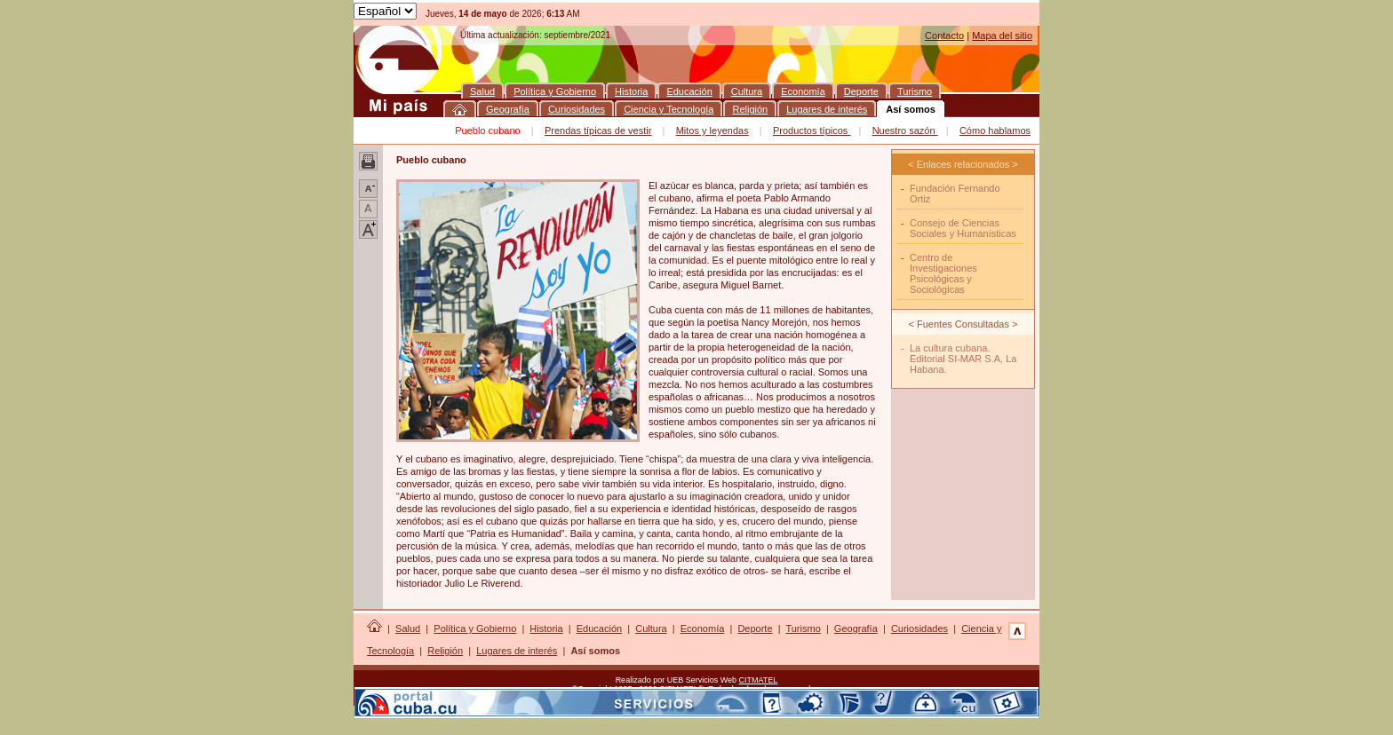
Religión (445, 650)
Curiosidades (919, 628)
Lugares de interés (516, 650)
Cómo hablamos (995, 130)
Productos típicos (811, 130)
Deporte (754, 628)
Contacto (944, 35)
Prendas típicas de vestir (598, 130)
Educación (599, 628)
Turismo (802, 628)
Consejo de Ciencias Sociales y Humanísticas (963, 228)
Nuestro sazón (905, 130)
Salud (407, 628)
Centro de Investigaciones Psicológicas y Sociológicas (943, 273)
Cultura (650, 628)
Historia (545, 628)
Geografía (856, 628)
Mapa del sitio (1002, 35)
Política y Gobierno (475, 628)
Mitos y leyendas (712, 130)
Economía (703, 628)
